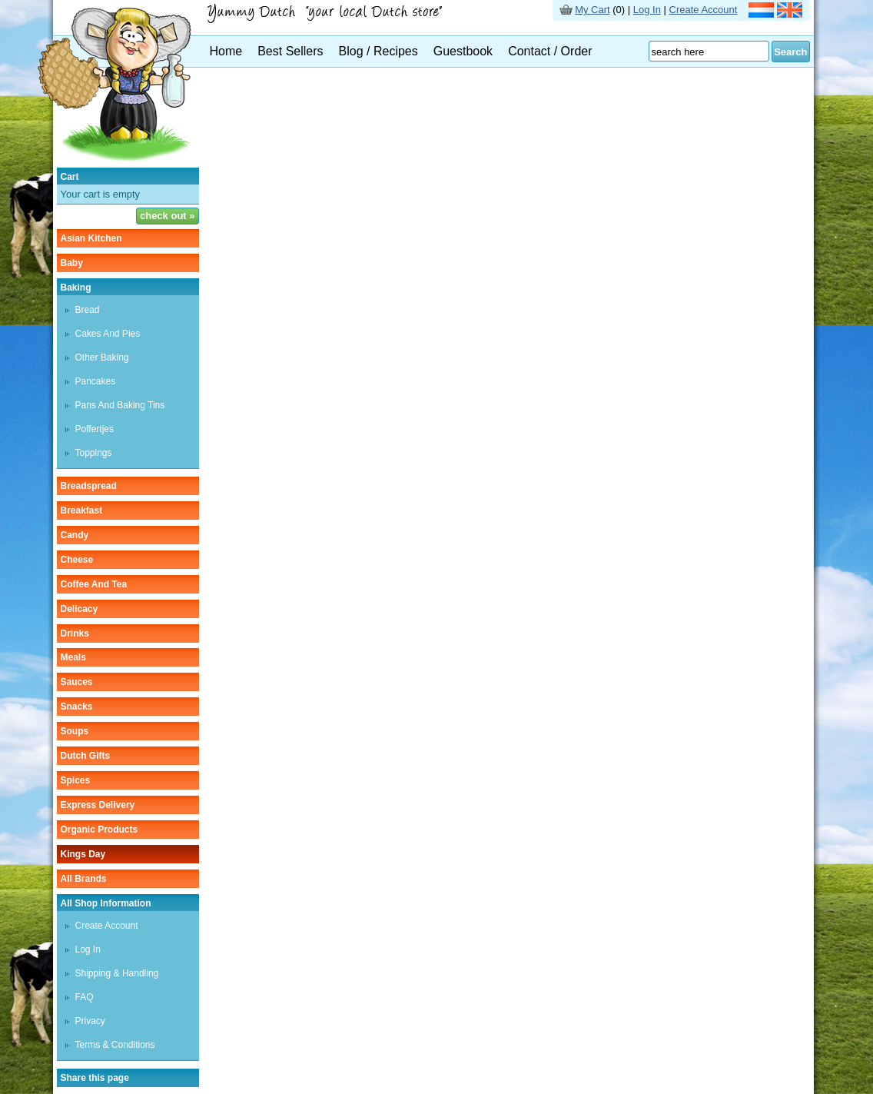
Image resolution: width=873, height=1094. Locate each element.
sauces (77, 682)
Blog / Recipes (378, 51)
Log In (647, 9)
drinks (75, 633)
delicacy (79, 609)
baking (76, 287)
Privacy (90, 1021)
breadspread (89, 485)
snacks (77, 706)
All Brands (84, 878)
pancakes (95, 381)
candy (75, 535)
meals (73, 657)
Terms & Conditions (115, 1044)
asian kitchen (91, 238)
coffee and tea (94, 584)
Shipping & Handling (117, 973)
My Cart (592, 9)
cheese (77, 559)
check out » (167, 215)
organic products (99, 829)
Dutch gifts (86, 755)
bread (87, 309)
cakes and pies (108, 333)
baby (72, 263)
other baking (102, 357)
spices (76, 780)
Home (226, 51)
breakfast (82, 510)
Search (790, 52)
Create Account (703, 9)
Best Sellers (290, 51)
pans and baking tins (120, 405)
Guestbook (463, 51)
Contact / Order (550, 51)
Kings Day (83, 854)
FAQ (84, 997)
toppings (93, 452)
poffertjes (94, 429)
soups (75, 731)
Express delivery (98, 805)
